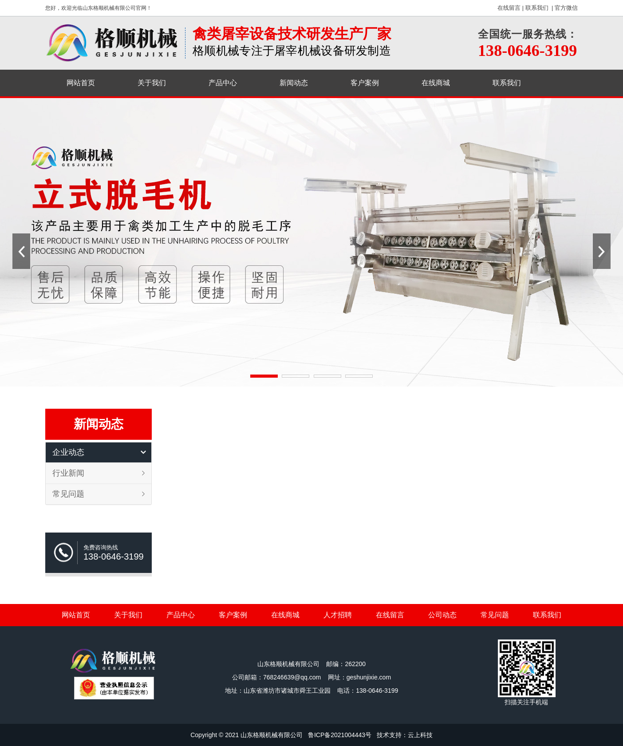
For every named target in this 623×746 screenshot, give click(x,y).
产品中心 (223, 83)
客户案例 (365, 83)
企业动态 (68, 452)
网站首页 (81, 83)
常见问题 (68, 493)
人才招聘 (337, 615)
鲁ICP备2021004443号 (339, 734)
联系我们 (536, 7)
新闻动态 (294, 83)
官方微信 (566, 7)
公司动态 (442, 615)
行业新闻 (68, 473)
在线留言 (508, 7)
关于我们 (152, 83)
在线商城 (436, 83)
